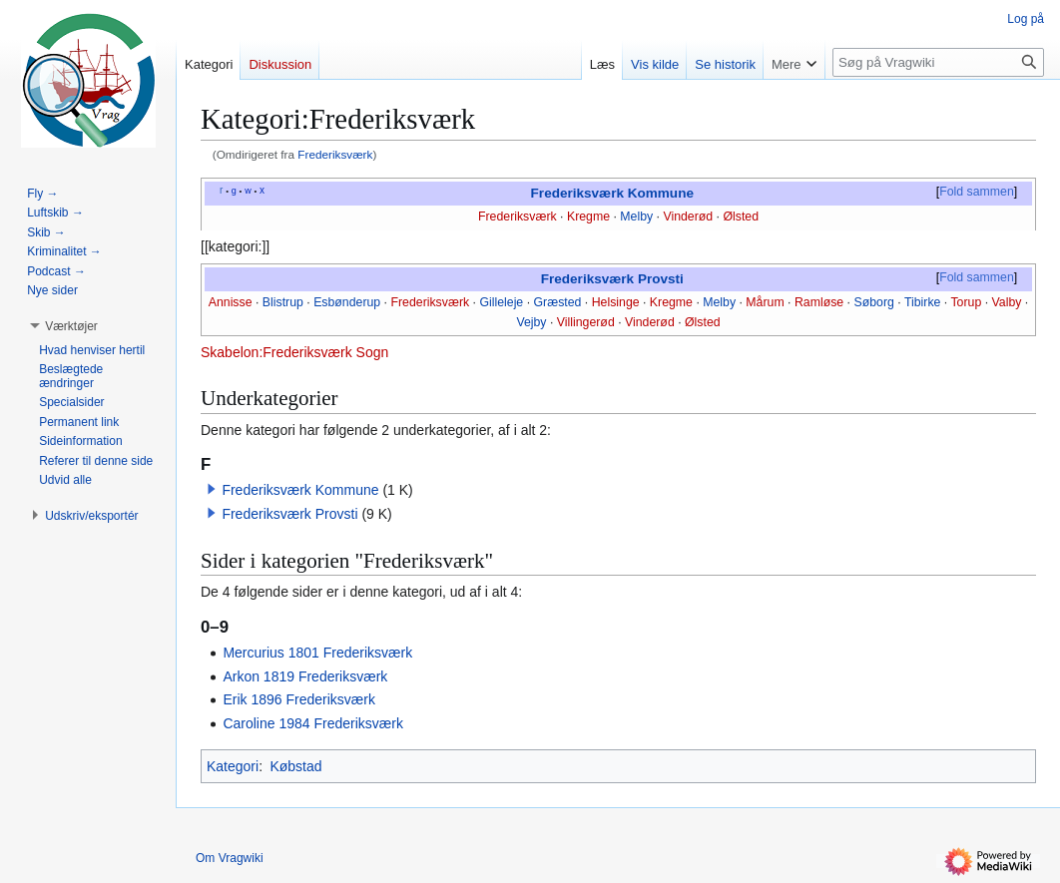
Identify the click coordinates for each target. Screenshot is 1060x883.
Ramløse (819, 302)
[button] (212, 489)
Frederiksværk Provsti (612, 278)
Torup (965, 302)
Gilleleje (501, 302)
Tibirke (922, 302)
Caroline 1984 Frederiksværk (313, 723)
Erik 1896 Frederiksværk (299, 699)
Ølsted (741, 216)
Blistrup (283, 302)
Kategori (233, 766)
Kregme (588, 216)
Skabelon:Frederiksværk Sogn (294, 352)
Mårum (765, 302)
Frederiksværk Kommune (612, 193)
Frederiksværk (334, 154)
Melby (636, 216)
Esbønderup (346, 302)
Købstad (295, 766)
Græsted (558, 302)
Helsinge (616, 302)
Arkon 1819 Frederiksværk (305, 676)
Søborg (873, 302)
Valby (1007, 302)
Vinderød (688, 216)
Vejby (531, 322)
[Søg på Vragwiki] (938, 62)
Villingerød (586, 322)
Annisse (231, 302)
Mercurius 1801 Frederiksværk (317, 653)
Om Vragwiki (230, 858)
